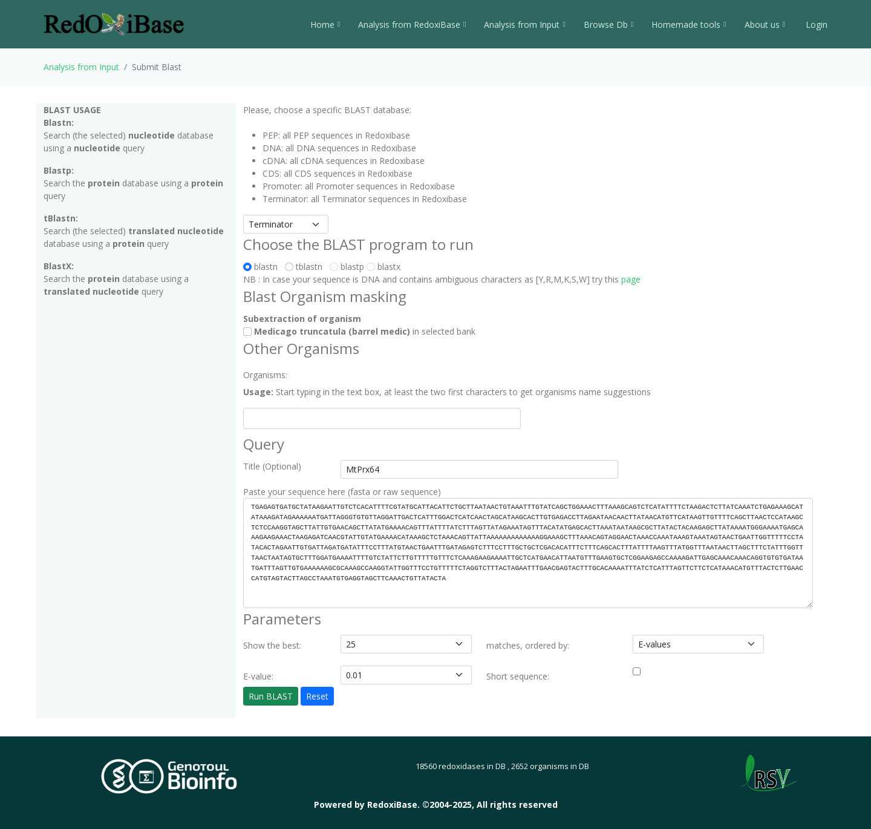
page (631, 279)
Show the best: (272, 645)
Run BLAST (271, 696)
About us (765, 24)
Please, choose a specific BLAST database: (327, 110)
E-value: (258, 676)
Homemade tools (688, 24)
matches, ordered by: (527, 645)
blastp (347, 266)
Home (325, 24)
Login (815, 24)
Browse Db (608, 24)
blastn (262, 266)
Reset (317, 696)
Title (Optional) (272, 466)
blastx (383, 266)
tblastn (306, 266)
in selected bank (359, 331)
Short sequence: (517, 676)
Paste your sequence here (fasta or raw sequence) (342, 491)
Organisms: (265, 375)
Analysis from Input (524, 24)
